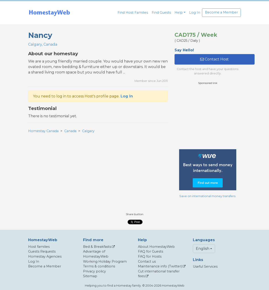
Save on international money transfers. (207, 196)
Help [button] (179, 12)
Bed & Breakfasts (97, 247)
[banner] (49, 12)
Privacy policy (94, 271)
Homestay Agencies (45, 256)
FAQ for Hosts (149, 256)
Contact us (147, 261)
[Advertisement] (209, 117)
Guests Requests (42, 251)
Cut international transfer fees (159, 273)
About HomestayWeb (156, 247)
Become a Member (221, 12)
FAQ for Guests (150, 251)
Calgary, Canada (42, 44)
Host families (39, 247)
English (202, 248)
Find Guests (161, 12)
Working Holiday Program (105, 261)
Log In (194, 12)
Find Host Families (133, 12)
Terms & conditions (99, 266)
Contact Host (214, 59)
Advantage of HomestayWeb (95, 254)
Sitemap (90, 276)
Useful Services (205, 266)
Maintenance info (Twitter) (160, 266)
